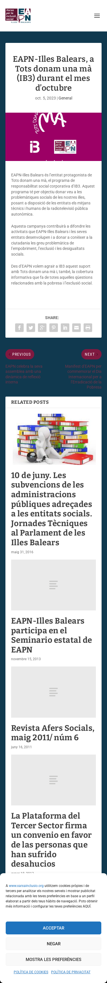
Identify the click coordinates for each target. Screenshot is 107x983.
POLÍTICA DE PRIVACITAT (70, 972)
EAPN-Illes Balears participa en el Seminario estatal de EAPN (51, 635)
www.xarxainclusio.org (26, 886)
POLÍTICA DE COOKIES (31, 972)
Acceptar (53, 928)
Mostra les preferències (53, 959)
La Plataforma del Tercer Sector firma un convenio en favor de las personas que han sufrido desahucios (51, 840)
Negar (53, 943)
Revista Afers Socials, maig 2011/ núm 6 (53, 733)
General (65, 98)
